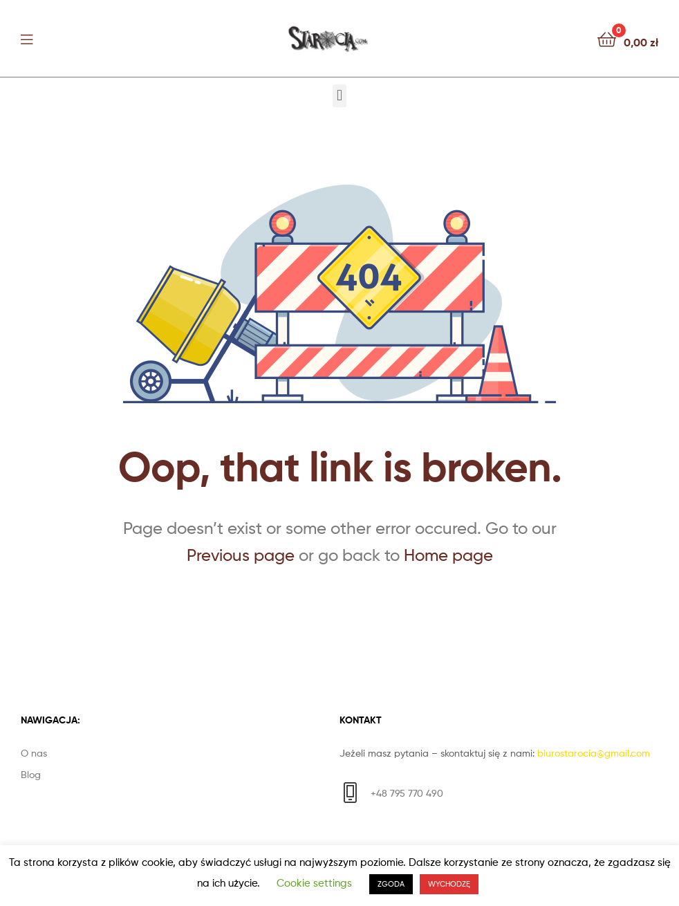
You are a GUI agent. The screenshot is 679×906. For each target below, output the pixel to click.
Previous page (241, 555)
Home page (448, 555)
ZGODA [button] (391, 884)
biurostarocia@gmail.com (593, 753)
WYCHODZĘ (449, 884)
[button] (339, 95)
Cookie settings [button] (314, 883)
